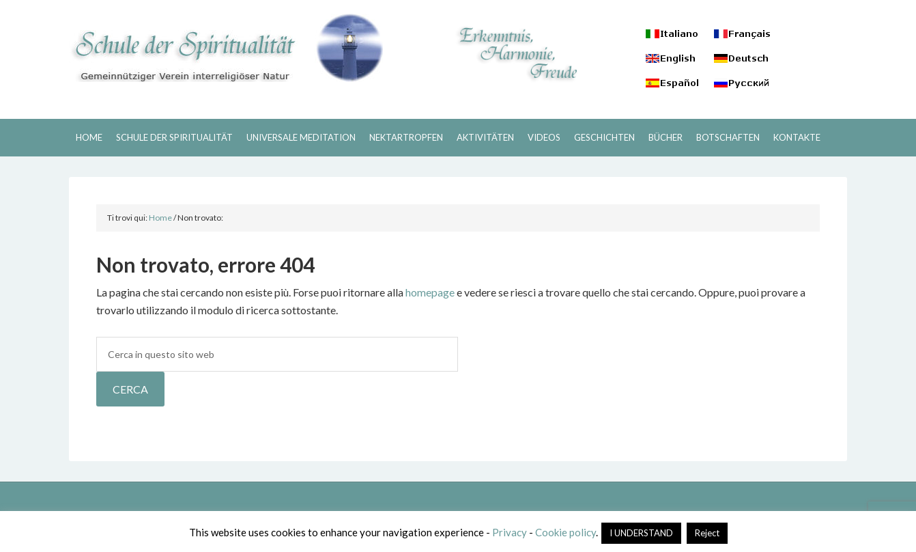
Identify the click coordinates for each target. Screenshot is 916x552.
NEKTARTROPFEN (406, 137)
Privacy (509, 532)
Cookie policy (565, 532)
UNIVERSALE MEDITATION (301, 137)
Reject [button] (707, 532)
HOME (89, 137)
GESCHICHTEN (604, 137)
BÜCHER (665, 137)
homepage (430, 292)
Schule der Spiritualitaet (226, 48)
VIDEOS (544, 137)
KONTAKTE (796, 137)
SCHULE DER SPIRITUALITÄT (174, 137)
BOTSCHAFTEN (728, 137)
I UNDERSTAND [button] (641, 532)
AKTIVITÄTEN (485, 137)
